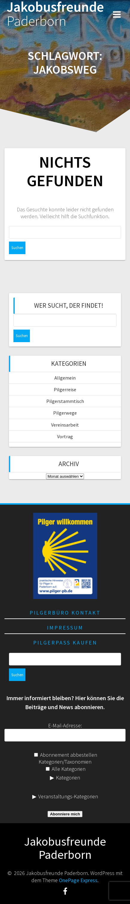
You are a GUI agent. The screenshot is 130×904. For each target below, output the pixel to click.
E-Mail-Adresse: (65, 725)
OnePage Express (78, 880)
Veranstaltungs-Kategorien (68, 796)
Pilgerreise (65, 389)
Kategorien (68, 777)
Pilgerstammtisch (65, 401)
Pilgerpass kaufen (65, 642)
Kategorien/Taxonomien (65, 761)
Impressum (65, 627)
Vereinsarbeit (65, 425)
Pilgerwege (65, 413)
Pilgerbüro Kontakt (65, 612)
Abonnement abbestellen (65, 754)
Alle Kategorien (65, 768)
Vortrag (65, 436)
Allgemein (65, 378)
